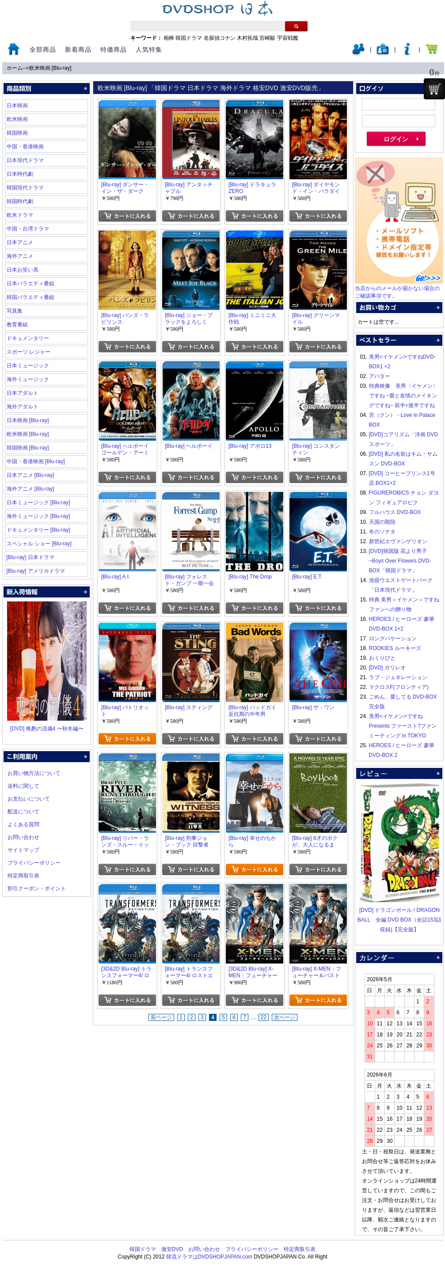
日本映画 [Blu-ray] (28, 420)
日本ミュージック (28, 366)
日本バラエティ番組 (30, 283)
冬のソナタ (382, 532)
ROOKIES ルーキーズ (395, 648)
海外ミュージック (28, 379)
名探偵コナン (220, 38)
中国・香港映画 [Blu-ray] (36, 461)
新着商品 (78, 49)
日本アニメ (20, 242)
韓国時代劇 (20, 201)
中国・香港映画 (25, 147)
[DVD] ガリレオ (387, 668)
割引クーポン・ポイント (37, 888)
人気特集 (149, 49)
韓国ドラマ (188, 38)
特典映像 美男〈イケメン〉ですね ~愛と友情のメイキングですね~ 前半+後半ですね (403, 395)
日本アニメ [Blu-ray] (30, 475)
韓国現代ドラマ (25, 188)
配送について (23, 812)
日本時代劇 (20, 174)
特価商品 (113, 49)
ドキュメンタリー (28, 338)
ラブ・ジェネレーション (398, 677)
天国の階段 (382, 522)
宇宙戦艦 (287, 38)
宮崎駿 (267, 38)
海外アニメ (20, 256)
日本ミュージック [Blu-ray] (38, 502)
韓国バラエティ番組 (30, 297)
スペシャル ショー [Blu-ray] (39, 543)
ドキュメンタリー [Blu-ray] (38, 530)
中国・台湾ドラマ (28, 229)
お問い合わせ (23, 837)
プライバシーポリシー (34, 863)
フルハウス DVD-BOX (395, 512)
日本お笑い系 (22, 270)
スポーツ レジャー (28, 352)
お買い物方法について (34, 773)
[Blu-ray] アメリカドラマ (36, 571)
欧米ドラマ (20, 215)
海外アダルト (22, 407)
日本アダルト (22, 393)
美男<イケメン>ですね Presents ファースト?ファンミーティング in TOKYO (403, 726)
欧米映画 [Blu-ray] (50, 68)
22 (263, 1017)
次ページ (284, 1017)
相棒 (169, 38)
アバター (379, 376)
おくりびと (382, 658)
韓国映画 (17, 133)
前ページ (161, 1017)
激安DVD (172, 1249)
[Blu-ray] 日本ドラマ (30, 557)
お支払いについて (29, 799)
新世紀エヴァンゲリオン (398, 541)
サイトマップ (23, 850)
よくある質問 (23, 824)
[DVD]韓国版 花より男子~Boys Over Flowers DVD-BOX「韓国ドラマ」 (400, 561)
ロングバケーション (393, 638)
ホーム (15, 68)
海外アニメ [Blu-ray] (30, 489)
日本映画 (17, 105)
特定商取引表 (23, 876)
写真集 (15, 311)
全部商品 (43, 49)
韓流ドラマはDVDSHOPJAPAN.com (209, 1257)
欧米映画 (17, 119)
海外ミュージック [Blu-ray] (38, 516)
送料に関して (23, 786)
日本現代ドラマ (25, 160)
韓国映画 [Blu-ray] (28, 448)
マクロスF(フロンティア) (399, 687)
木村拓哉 (247, 38)
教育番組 (17, 324)
